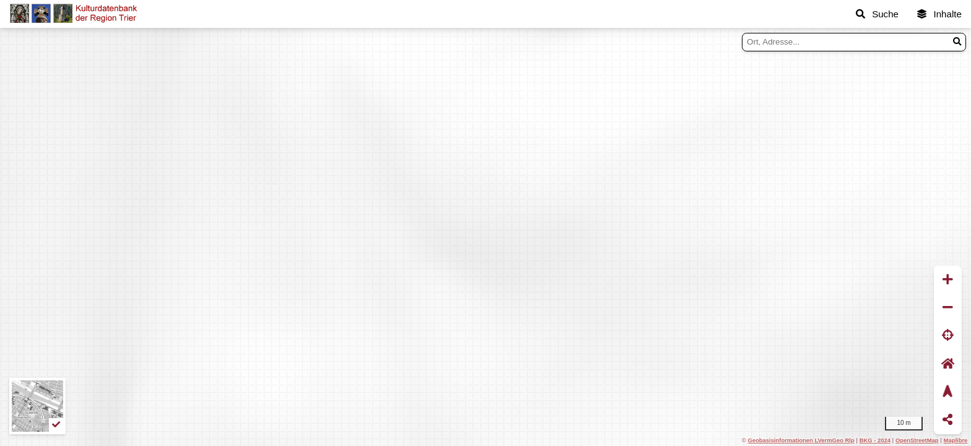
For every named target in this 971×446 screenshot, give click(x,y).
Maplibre (956, 440)
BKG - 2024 (875, 440)
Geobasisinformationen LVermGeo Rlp (800, 440)
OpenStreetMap (917, 440)
